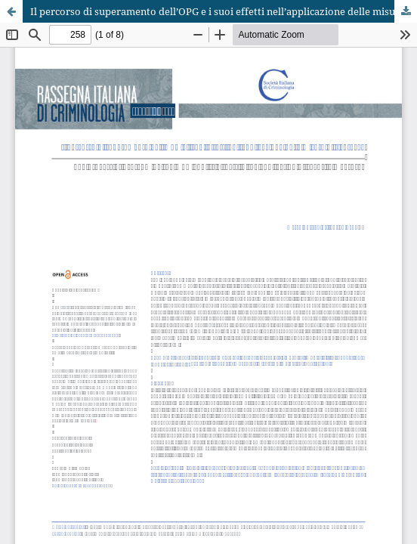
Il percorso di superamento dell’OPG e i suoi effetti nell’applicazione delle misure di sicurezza (223, 11)
